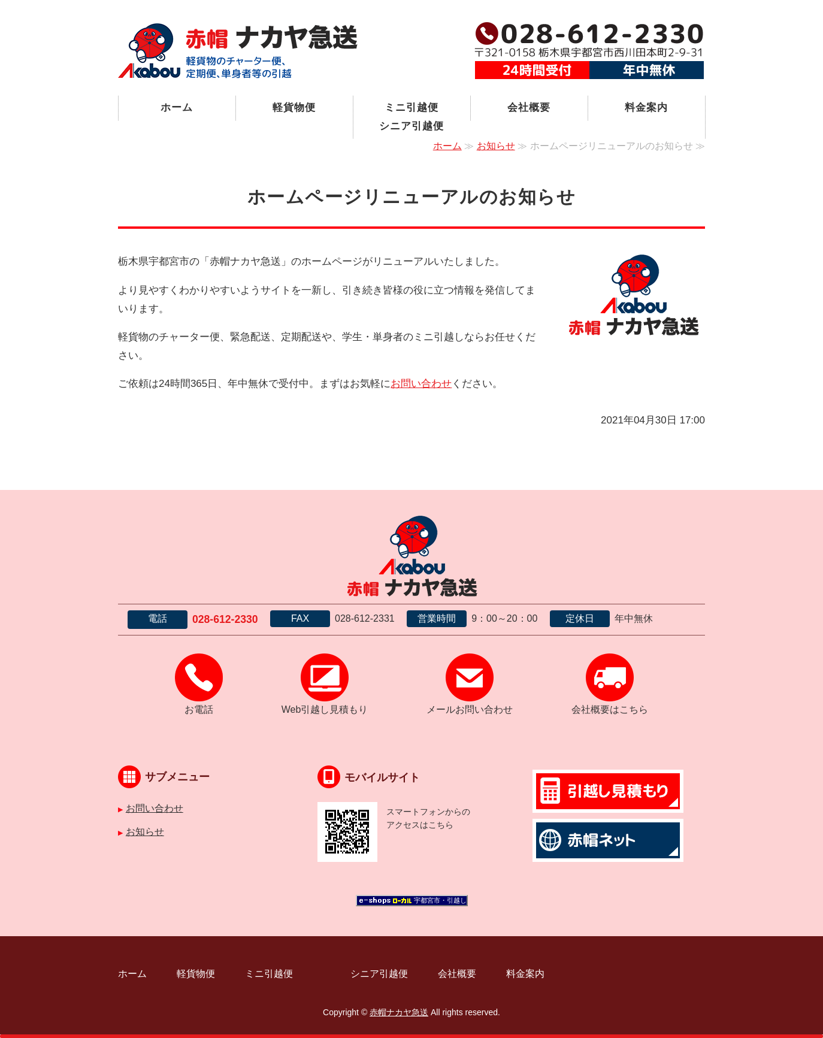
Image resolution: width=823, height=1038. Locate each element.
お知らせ (496, 146)
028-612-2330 (225, 619)
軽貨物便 (294, 107)
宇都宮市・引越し (440, 900)
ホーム (177, 107)
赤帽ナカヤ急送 (399, 1012)
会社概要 (528, 107)
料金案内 (646, 107)
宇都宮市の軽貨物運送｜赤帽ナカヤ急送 (238, 51)
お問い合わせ (421, 383)
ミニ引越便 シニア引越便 (424, 117)
